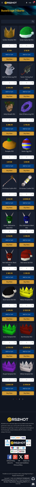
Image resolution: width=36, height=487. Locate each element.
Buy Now (9, 59)
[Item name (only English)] (16, 21)
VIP (19, 461)
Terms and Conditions (22, 463)
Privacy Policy (18, 465)
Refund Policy (11, 461)
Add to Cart (9, 54)
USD (30, 3)
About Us (10, 463)
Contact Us (26, 461)
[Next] (23, 399)
